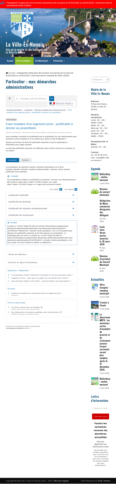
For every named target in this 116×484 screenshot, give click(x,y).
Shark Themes (104, 481)
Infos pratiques (24, 60)
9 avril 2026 (104, 297)
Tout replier (56, 190)
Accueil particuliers (14, 110)
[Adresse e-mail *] (100, 409)
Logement (28, 110)
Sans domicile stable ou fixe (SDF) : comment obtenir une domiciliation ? (41, 281)
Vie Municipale (42, 60)
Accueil (10, 60)
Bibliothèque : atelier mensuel (106, 177)
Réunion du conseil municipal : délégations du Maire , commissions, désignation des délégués (106, 202)
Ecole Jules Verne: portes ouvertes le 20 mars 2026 (105, 236)
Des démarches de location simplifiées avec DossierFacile (36, 313)
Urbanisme (59, 60)
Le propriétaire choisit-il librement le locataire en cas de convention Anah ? (42, 275)
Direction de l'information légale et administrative (23, 327)
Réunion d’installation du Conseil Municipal (106, 261)
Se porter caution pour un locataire (26, 308)
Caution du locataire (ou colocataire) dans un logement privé (36, 294)
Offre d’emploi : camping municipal (104, 289)
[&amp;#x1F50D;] (107, 80)
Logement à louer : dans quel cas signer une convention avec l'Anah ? (40, 278)
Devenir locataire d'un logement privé (50, 110)
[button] (41, 195)
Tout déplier (70, 190)
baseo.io (27, 328)
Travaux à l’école (104, 304)
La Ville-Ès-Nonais (25, 44)
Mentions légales (61, 481)
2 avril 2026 (104, 184)
